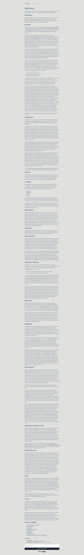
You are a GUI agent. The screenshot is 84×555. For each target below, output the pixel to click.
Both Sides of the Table (32, 529)
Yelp (28, 194)
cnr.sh (27, 3)
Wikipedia (47, 353)
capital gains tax (51, 482)
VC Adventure (30, 530)
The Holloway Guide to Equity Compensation (37, 535)
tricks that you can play (41, 504)
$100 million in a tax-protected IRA (49, 503)
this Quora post (37, 113)
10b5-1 (44, 312)
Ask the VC (29, 527)
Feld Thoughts (30, 526)
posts (37, 495)
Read (32, 495)
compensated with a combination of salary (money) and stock (38, 36)
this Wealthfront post (48, 113)
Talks (37, 3)
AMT (34, 103)
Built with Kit (42, 552)
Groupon (29, 191)
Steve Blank (29, 532)
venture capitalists (31, 28)
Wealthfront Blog (30, 533)
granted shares (36, 38)
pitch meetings (45, 31)
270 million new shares (34, 279)
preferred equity (28, 30)
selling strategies (28, 445)
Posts (33, 3)
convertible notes (50, 28)
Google (28, 195)
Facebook (29, 192)
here (32, 168)
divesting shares (50, 443)
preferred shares (34, 143)
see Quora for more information (41, 473)
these (34, 495)
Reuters (26, 364)
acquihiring (35, 121)
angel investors (55, 27)
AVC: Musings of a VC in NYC (33, 525)
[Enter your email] (42, 545)
